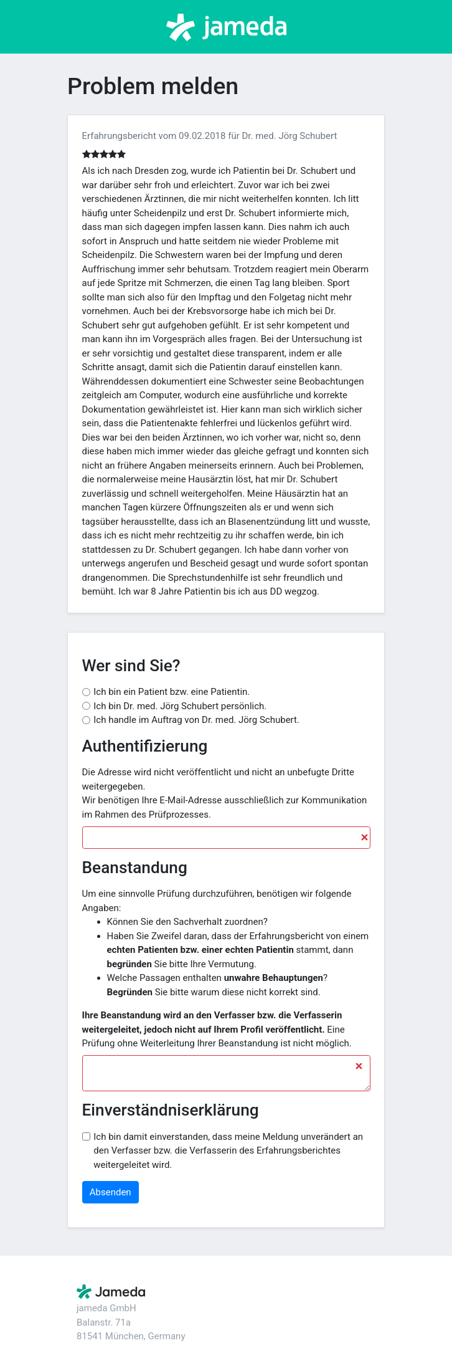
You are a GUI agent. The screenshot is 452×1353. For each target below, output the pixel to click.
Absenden (110, 1192)
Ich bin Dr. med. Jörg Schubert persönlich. (179, 706)
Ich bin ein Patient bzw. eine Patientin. (171, 691)
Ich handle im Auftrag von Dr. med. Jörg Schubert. (196, 719)
